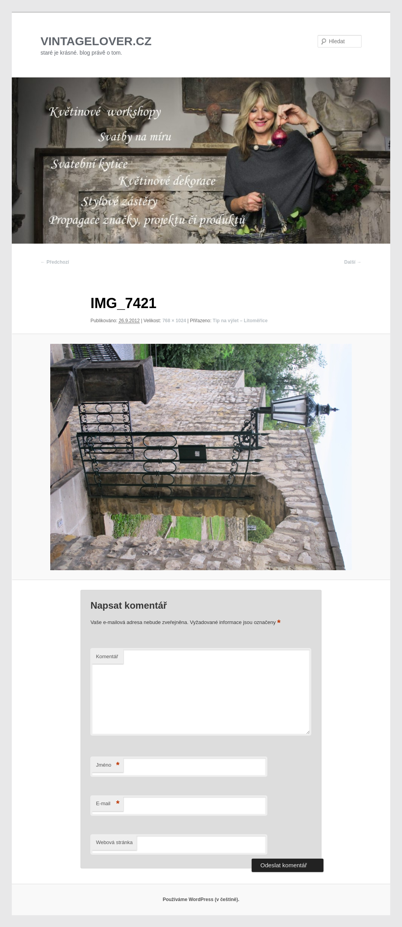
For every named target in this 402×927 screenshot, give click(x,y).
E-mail (107, 804)
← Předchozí (54, 262)
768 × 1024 (174, 320)
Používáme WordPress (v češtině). (201, 899)
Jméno (107, 765)
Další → (353, 262)
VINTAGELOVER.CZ (96, 41)
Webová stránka (114, 842)
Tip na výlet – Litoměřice (240, 320)
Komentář (107, 656)
